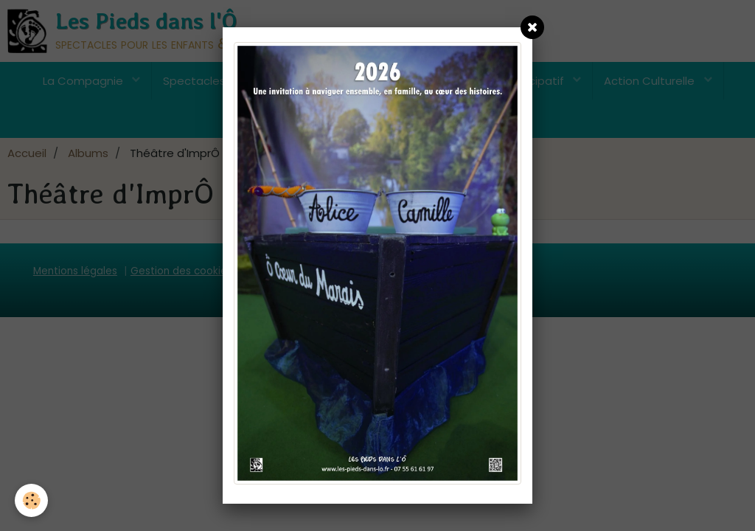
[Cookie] (31, 500)
